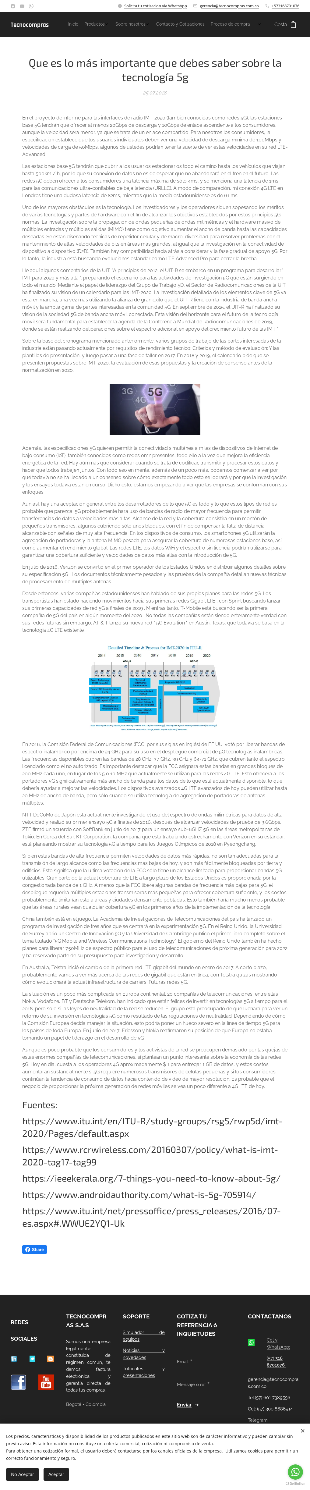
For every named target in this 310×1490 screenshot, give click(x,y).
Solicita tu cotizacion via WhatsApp (155, 6)
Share (34, 1249)
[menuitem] (217, 24)
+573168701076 (285, 6)
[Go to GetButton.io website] (295, 1484)
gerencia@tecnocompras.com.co (229, 6)
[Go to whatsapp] (295, 1472)
